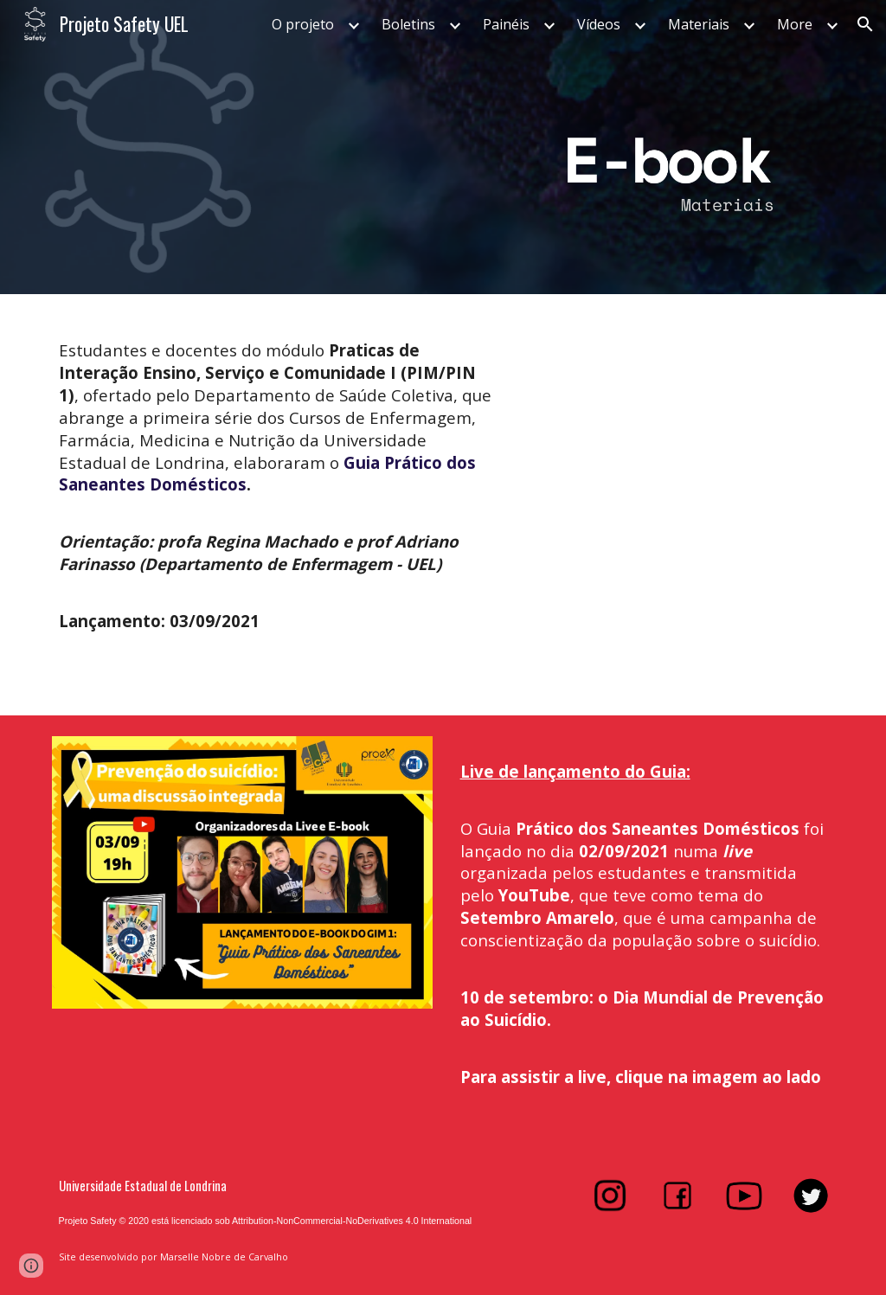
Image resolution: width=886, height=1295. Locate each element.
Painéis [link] (506, 24)
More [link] (794, 24)
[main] (276, 494)
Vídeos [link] (598, 24)
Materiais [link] (698, 24)
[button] (865, 24)
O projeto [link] (303, 24)
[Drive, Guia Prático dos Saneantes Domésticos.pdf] (643, 505)
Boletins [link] (408, 24)
